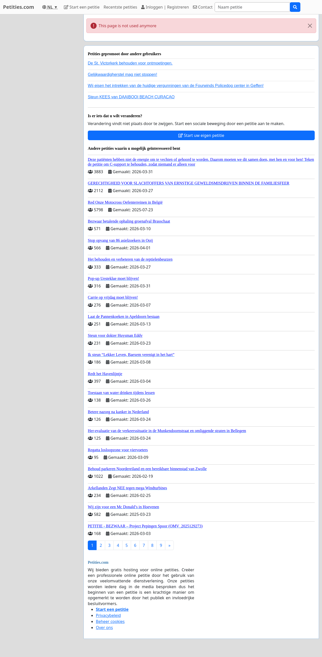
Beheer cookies (110, 621)
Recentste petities (120, 7)
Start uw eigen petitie (201, 135)
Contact (203, 7)
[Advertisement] (40, 90)
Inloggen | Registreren (165, 7)
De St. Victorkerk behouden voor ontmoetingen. (130, 63)
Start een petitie (82, 7)
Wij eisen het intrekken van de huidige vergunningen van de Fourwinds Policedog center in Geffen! (176, 85)
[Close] (310, 26)
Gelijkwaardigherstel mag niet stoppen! (122, 74)
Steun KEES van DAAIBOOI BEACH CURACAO (131, 97)
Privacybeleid (108, 615)
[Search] (252, 7)
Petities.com (18, 7)
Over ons (104, 627)
